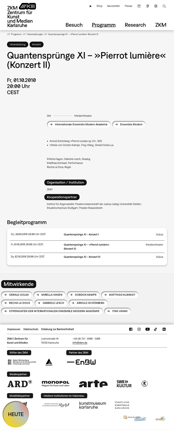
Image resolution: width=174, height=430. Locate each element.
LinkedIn (164, 329)
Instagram (139, 329)
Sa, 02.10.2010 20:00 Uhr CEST (28, 256)
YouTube (147, 329)
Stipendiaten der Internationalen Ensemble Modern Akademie (54, 311)
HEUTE (16, 414)
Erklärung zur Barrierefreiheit (57, 329)
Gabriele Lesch (53, 302)
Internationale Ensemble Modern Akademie (81, 124)
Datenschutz (30, 329)
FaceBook (131, 329)
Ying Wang (120, 311)
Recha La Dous (19, 302)
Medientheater (83, 115)
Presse (128, 5)
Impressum (13, 329)
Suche (164, 6)
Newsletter (113, 5)
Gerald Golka (19, 294)
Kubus (159, 234)
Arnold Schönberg (90, 302)
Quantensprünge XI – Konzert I (81, 234)
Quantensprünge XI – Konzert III (82, 256)
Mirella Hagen (51, 294)
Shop (99, 5)
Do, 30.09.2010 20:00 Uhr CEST (28, 234)
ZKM (160, 25)
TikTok (156, 329)
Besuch (74, 25)
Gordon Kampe (86, 294)
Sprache (156, 6)
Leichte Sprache (139, 6)
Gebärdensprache (147, 6)
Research (135, 25)
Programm (104, 25)
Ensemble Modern (131, 124)
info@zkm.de (80, 342)
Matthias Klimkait (122, 294)
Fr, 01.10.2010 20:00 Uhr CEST (27, 244)
